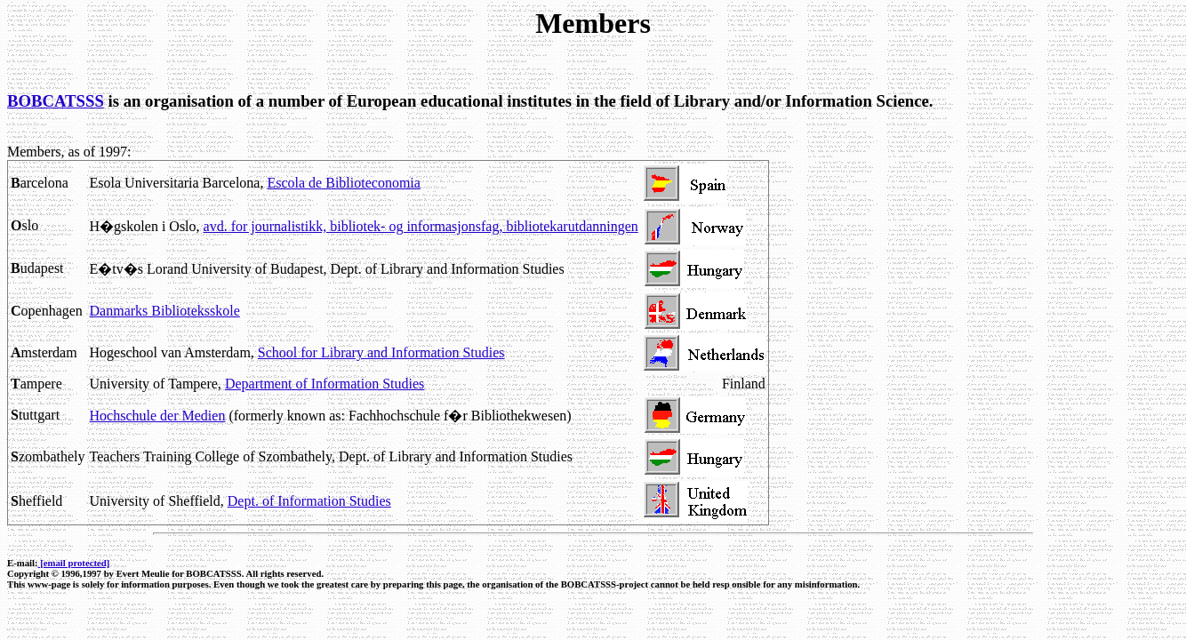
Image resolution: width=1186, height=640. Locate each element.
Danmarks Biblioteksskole (165, 310)
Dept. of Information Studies (309, 500)
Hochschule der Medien (158, 415)
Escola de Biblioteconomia (343, 182)
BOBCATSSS (55, 101)
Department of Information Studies (324, 383)
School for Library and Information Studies (381, 352)
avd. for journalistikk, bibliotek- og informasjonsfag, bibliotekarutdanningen (421, 226)
